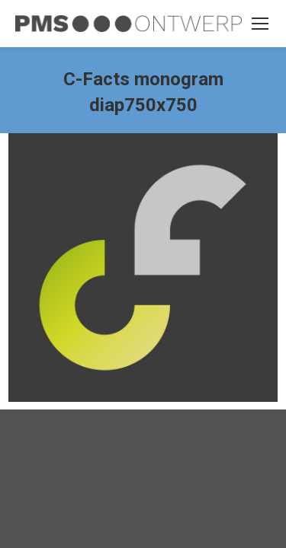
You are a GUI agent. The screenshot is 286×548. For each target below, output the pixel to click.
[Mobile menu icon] (260, 23)
